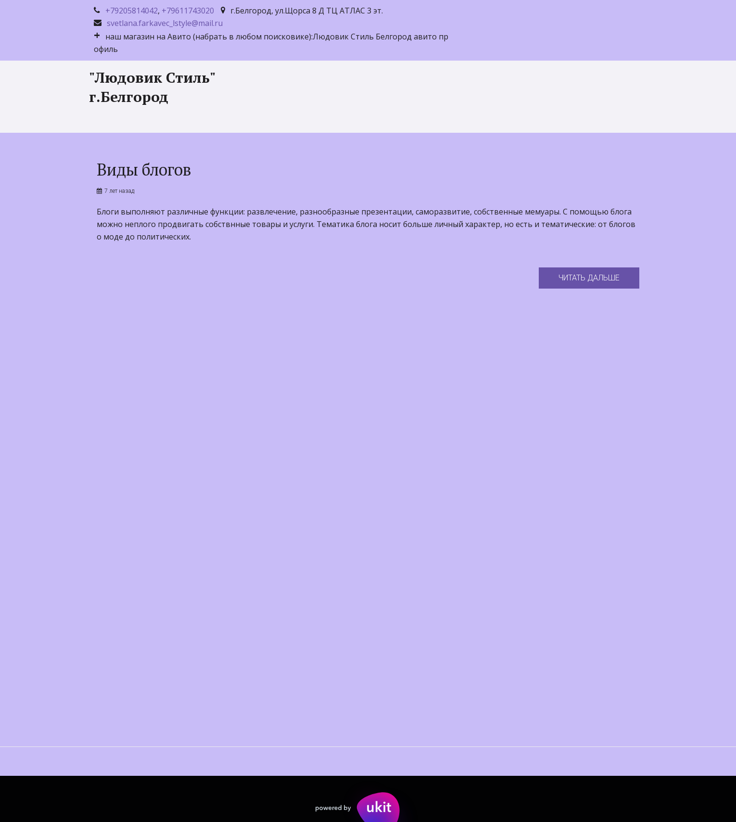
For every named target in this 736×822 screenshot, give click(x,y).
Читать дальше (589, 277)
